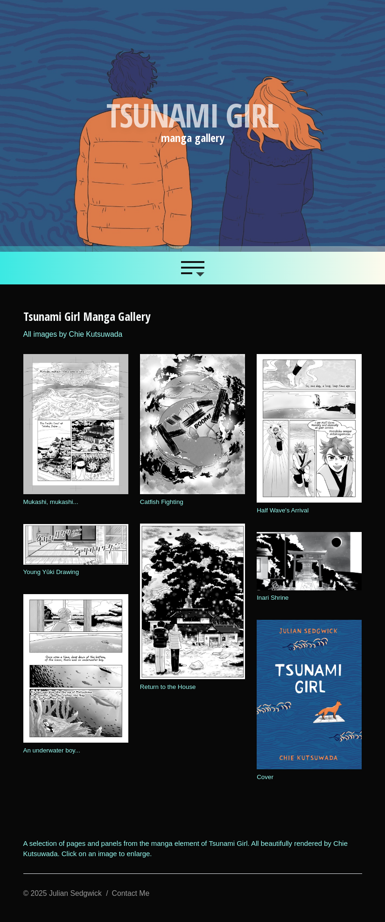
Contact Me (131, 893)
